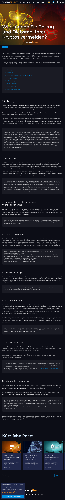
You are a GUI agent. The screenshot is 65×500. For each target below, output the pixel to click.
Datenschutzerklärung (8, 491)
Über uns (22, 2)
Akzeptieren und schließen (13, 496)
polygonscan (54, 368)
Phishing (9, 70)
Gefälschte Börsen (12, 78)
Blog (28, 2)
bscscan (46, 368)
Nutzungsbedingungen (8, 492)
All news (58, 475)
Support (43, 2)
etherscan (41, 368)
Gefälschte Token (11, 86)
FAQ (33, 2)
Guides (5, 47)
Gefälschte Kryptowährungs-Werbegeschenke (19, 75)
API (38, 2)
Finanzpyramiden (12, 83)
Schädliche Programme (13, 89)
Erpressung (10, 72)
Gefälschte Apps (11, 81)
